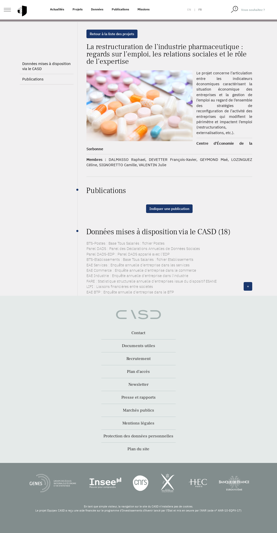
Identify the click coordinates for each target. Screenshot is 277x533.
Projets (78, 9)
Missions (143, 9)
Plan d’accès (138, 371)
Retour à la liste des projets (112, 34)
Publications (120, 9)
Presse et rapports (138, 397)
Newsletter (138, 384)
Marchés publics (138, 410)
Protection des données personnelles (138, 436)
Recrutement (138, 358)
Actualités (57, 9)
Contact (138, 333)
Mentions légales (138, 423)
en (189, 9)
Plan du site (138, 449)
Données (97, 9)
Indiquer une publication (169, 208)
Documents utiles (138, 346)
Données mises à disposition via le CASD (46, 66)
